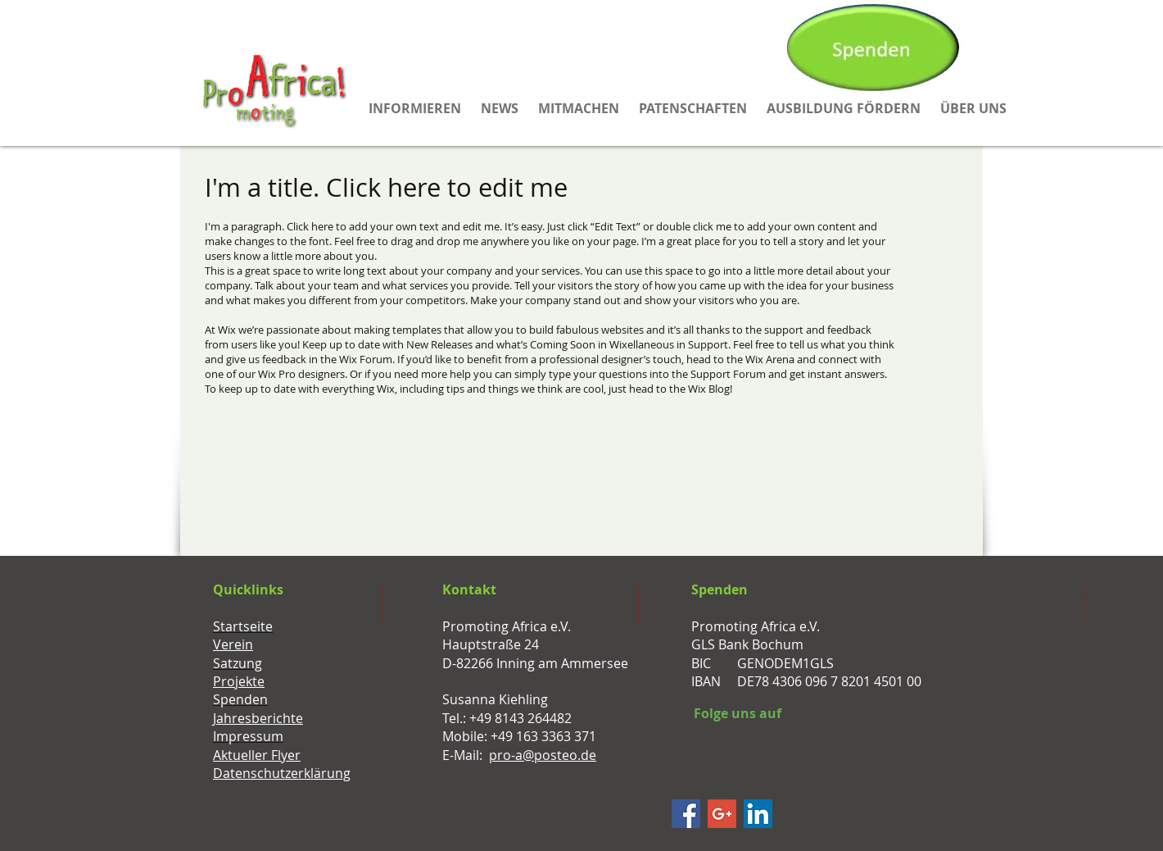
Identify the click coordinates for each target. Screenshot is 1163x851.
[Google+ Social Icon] (722, 813)
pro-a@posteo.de (542, 755)
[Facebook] (686, 813)
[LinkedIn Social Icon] (758, 813)
